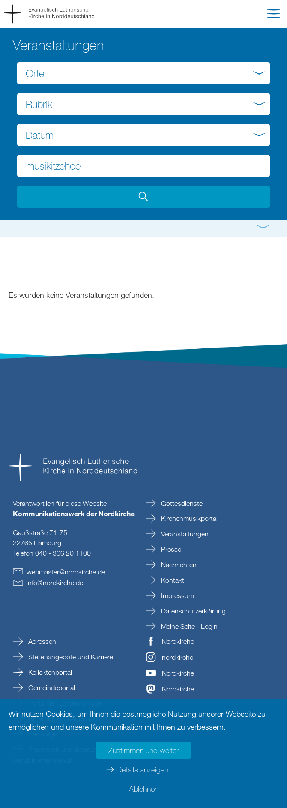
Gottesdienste (181, 503)
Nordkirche (178, 641)
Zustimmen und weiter (143, 750)
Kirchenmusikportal (188, 518)
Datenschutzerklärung (192, 611)
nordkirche (177, 657)
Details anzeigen (142, 769)
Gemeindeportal (51, 687)
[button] (274, 15)
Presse (170, 549)
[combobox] (143, 73)
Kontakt (171, 580)
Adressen (41, 641)
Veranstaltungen (184, 534)
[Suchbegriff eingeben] (143, 166)
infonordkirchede (55, 582)
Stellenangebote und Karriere (70, 657)
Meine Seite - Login (188, 626)
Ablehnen (143, 788)
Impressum (176, 595)
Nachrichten (178, 564)
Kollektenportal (49, 672)
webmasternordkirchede (66, 572)
